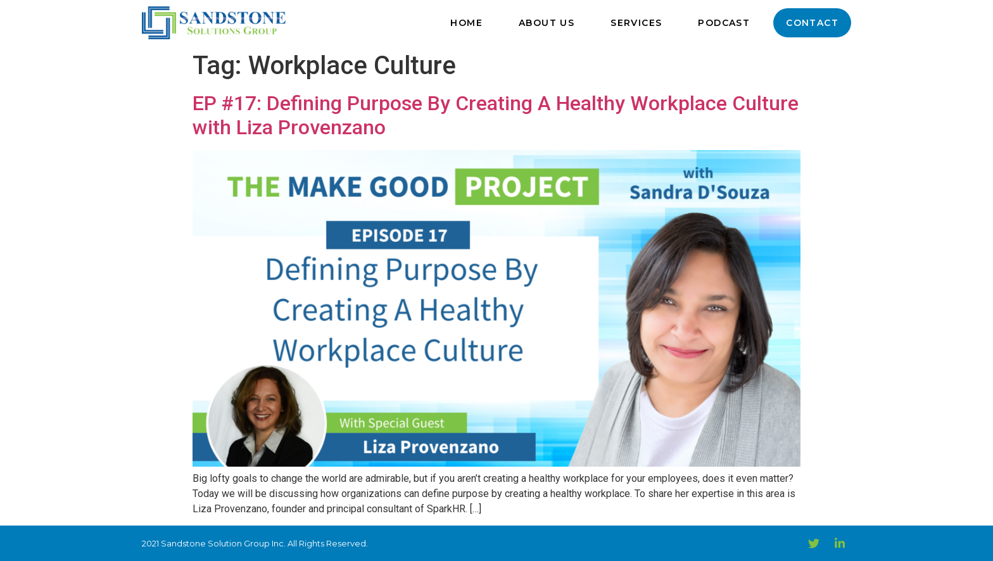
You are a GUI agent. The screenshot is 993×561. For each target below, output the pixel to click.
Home (466, 22)
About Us (546, 22)
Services (636, 22)
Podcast (724, 22)
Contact (812, 22)
